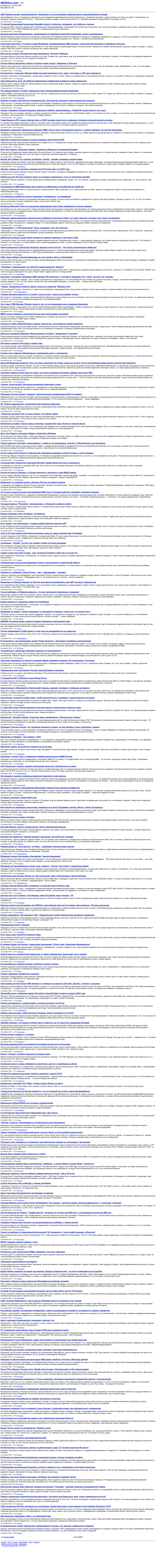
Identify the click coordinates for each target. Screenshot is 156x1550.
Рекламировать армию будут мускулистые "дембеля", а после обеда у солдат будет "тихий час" (47, 1164)
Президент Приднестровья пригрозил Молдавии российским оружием (35, 1281)
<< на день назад (7, 1537)
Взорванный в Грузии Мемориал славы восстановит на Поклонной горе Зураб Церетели (44, 1340)
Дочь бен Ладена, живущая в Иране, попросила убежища (28, 433)
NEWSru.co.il (5, 1544)
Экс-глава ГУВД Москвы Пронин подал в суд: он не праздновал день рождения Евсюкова (44, 304)
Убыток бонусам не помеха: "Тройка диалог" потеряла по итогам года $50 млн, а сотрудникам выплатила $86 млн (56, 1213)
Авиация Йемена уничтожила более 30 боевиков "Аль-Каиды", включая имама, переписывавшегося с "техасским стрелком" (61, 1203)
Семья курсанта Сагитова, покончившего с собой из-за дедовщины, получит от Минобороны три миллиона (53, 443)
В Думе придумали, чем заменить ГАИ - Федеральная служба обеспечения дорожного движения (47, 915)
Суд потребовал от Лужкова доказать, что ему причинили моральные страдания (40, 592)
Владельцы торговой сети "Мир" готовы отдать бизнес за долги (32, 1083)
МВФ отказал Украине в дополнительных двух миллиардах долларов (34, 314)
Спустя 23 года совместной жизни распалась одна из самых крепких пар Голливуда (41, 533)
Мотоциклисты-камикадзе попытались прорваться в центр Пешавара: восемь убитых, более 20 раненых (52, 807)
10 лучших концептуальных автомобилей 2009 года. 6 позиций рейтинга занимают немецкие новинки (50, 492)
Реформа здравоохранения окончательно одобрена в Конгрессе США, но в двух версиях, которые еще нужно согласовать (60, 218)
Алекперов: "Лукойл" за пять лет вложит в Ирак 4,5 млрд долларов (33, 543)
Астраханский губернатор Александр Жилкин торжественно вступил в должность (40, 463)
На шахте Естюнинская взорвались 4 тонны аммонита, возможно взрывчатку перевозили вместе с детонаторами (56, 1379)
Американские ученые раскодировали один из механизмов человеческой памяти (40, 563)
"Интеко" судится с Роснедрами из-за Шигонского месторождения (33, 1123)
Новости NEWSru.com (10, 1546)
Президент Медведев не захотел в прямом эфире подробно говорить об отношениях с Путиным (47, 660)
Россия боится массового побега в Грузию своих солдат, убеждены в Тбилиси (39, 63)
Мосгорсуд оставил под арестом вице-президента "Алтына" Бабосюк (34, 54)
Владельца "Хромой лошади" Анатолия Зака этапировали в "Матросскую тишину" (41, 717)
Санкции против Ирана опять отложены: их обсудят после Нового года (35, 886)
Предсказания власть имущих (15, 925)
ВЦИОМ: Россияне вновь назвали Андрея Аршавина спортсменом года (35, 621)
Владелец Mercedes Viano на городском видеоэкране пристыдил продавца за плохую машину (46, 206)
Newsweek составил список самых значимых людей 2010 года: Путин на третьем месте (43, 424)
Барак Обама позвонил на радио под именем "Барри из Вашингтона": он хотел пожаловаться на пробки (51, 1271)
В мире (19, 22)
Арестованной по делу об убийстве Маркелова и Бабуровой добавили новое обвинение (44, 81)
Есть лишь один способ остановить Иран (21, 935)
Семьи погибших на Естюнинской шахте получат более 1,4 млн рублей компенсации (42, 1132)
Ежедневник (23, 1542)
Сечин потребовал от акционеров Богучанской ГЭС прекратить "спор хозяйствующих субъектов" (48, 1232)
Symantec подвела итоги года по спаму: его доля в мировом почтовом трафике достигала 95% (47, 373)
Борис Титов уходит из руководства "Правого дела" (26, 1428)
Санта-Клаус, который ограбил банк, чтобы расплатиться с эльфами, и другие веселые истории (47, 698)
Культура (20, 78)
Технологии (21, 331)
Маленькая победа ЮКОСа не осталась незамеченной (27, 1103)
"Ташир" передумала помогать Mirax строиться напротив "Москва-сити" (36, 287)
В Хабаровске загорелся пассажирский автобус (24, 1438)
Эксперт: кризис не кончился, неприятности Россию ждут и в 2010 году (35, 169)
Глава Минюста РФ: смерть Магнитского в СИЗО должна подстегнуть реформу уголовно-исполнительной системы (57, 120)
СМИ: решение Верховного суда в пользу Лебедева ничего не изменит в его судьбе (41, 1301)
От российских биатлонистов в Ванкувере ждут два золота (29, 1113)
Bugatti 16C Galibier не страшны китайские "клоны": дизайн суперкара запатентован (41, 159)
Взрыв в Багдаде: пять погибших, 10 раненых (23, 514)
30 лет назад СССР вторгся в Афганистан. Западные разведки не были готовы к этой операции (47, 453)
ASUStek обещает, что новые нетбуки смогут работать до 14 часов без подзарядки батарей (45, 1023)
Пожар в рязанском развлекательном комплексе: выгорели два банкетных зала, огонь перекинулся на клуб (53, 1497)
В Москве (14, 1544)
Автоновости (21, 166)
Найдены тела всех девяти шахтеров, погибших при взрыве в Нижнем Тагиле (38, 1477)
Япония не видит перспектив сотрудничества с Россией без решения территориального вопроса (48, 101)
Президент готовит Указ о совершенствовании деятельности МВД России (36, 756)
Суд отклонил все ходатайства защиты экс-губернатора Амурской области (37, 1418)
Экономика (20, 98)
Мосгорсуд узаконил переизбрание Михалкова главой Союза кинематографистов (40, 788)
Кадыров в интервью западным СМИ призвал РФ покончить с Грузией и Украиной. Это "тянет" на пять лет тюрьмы (57, 277)
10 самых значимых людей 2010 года (19, 798)
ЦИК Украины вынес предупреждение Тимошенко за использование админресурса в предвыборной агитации (54, 14)
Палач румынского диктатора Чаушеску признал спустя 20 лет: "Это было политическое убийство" (49, 247)
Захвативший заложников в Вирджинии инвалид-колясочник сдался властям (38, 1389)
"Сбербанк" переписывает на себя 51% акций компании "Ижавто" (32, 267)
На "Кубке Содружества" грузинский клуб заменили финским (30, 404)
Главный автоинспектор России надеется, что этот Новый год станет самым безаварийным (45, 1091)
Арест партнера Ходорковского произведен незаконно (27, 1193)
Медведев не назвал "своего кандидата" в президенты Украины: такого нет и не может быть (46, 612)
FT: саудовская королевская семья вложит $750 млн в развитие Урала (35, 1330)
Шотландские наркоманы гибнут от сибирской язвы (26, 1516)
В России (20, 51)
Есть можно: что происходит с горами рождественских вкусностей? (34, 523)
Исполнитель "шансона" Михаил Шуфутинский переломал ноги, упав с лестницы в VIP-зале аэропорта (51, 73)
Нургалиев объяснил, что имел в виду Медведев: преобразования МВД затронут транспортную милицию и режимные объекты (63, 44)
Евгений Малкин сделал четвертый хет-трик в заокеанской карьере (33, 827)
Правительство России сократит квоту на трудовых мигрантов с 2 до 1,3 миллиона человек (45, 177)
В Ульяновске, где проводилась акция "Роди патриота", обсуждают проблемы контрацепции (46, 641)
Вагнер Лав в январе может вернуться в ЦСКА (23, 1154)
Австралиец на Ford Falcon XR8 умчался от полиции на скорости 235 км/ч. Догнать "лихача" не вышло (50, 984)
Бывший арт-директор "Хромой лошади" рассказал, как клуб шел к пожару (37, 837)
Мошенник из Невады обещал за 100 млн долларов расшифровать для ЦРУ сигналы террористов (48, 582)
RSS (30, 1542)
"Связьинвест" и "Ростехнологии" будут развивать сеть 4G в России (34, 228)
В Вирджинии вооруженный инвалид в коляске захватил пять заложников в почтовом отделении (48, 1467)
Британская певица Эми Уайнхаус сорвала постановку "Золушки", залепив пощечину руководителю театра (53, 1487)
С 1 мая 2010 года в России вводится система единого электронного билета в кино (41, 707)
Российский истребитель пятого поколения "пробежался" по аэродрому (36, 196)
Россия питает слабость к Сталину (17, 1034)
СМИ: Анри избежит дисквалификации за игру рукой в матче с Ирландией (36, 257)
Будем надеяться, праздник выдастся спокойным (25, 602)
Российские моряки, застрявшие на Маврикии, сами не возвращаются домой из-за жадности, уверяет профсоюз (55, 1311)
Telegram (36, 1542)
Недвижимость (22, 292)
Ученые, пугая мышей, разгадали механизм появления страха (31, 384)
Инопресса (20, 421)
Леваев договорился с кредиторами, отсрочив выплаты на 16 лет (32, 1003)
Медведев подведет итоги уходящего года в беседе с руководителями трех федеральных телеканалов (51, 1408)
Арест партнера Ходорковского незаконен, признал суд (27, 1320)
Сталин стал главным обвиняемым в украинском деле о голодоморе (34, 353)
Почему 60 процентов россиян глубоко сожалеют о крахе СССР (31, 1074)
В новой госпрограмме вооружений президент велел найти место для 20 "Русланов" (42, 1291)
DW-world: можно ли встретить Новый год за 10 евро (26, 747)
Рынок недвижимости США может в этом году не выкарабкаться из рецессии (38, 631)
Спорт (19, 147)
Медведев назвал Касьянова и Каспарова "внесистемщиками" (31, 856)
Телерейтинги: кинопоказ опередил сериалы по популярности (31, 651)
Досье (10, 1542)
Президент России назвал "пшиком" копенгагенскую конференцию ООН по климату (41, 394)
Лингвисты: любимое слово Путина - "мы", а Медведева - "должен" (33, 572)
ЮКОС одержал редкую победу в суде (19, 1242)
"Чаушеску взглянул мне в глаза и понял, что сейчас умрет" (30, 414)
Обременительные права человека (18, 817)
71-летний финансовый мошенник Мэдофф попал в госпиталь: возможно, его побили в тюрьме (47, 24)
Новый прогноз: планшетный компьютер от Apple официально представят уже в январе (44, 954)
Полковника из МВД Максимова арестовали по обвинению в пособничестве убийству (42, 187)
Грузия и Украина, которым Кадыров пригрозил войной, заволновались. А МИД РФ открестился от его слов (53, 110)
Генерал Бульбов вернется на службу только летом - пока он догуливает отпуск (39, 294)
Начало (3, 1542)
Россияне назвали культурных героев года (21, 343)
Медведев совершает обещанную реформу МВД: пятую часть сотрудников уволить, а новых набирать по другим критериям (61, 130)
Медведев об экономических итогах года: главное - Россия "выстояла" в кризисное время (45, 866)
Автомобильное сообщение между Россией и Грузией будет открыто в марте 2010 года (43, 993)
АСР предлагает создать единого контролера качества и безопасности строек (38, 766)
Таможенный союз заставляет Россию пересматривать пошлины (32, 670)
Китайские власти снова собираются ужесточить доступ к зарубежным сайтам (39, 1064)
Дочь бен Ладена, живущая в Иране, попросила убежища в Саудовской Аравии (39, 149)
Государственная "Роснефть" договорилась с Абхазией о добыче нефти (36, 504)
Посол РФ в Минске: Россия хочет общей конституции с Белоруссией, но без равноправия (45, 1369)
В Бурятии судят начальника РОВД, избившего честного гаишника (33, 1252)
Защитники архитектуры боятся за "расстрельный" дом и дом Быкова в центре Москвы (43, 876)
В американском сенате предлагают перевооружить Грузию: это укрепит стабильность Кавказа (47, 1526)
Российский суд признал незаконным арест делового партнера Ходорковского (39, 1350)
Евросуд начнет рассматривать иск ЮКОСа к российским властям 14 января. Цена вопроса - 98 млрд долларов (55, 905)
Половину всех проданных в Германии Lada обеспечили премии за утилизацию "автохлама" (46, 1142)
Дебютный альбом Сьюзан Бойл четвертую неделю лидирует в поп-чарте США (39, 238)
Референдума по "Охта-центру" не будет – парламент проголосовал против (37, 846)
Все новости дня (7, 7)
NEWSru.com (9, 2)
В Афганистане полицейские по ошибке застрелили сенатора (30, 1399)
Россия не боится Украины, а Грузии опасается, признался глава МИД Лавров (38, 473)
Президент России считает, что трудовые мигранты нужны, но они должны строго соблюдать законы (50, 727)
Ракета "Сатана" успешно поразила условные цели (25, 1054)
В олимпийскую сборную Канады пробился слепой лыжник (30, 964)
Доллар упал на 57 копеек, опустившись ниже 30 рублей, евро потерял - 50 (37, 895)
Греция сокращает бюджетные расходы (20, 974)
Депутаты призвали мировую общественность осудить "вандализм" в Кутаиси (39, 334)
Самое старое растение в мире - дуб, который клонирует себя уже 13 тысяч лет (39, 553)
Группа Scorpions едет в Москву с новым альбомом (26, 1183)
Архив (15, 1542)
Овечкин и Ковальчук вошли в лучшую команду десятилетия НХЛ (32, 140)
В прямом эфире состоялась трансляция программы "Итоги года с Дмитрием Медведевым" (45, 944)
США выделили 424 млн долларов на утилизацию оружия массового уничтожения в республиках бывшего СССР (56, 1506)
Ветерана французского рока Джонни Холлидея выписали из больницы (35, 1044)
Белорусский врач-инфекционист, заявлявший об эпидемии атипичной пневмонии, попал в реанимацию (52, 34)
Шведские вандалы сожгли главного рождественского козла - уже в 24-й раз (38, 1173)
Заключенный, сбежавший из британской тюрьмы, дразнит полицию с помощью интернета (45, 688)
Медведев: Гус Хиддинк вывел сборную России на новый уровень (33, 482)
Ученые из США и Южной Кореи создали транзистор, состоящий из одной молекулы (42, 324)
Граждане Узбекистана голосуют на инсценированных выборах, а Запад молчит (39, 1222)
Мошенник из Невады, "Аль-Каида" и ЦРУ (21, 737)
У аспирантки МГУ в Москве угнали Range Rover (24, 678)
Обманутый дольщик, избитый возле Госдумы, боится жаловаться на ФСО (37, 1013)
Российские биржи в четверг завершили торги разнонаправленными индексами (39, 91)
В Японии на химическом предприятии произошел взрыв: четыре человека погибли (42, 1457)
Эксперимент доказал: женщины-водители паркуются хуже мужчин (33, 776)
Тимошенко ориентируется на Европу (19, 1262)
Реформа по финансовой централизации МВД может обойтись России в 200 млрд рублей (44, 1359)
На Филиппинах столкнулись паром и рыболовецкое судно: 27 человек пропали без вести (45, 1448)
